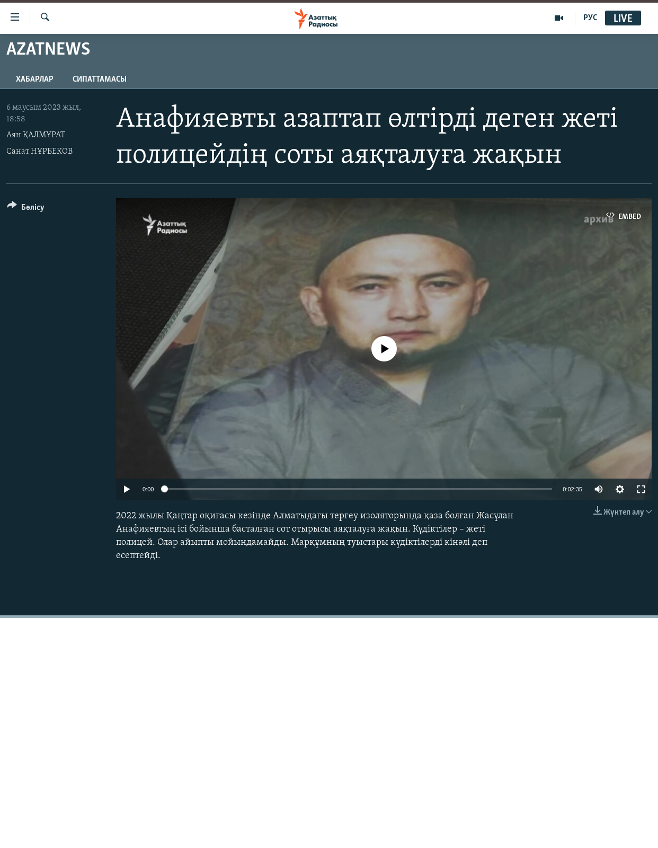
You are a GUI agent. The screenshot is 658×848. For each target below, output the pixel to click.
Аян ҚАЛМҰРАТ (35, 135)
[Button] (26, 209)
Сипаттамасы (100, 79)
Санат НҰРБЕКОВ (39, 151)
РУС (590, 18)
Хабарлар (35, 79)
